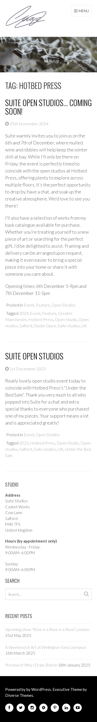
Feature (43, 304)
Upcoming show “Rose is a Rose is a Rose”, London (47, 629)
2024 (23, 313)
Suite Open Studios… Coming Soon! (48, 107)
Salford (25, 325)
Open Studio (66, 319)
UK (84, 325)
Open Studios (63, 304)
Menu (84, 11)
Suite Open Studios (34, 356)
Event (29, 304)
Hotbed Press (40, 319)
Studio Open (45, 325)
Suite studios (68, 325)
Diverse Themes (19, 695)
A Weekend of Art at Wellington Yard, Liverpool (45, 647)
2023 (23, 442)
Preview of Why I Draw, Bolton (31, 665)
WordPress (41, 689)
